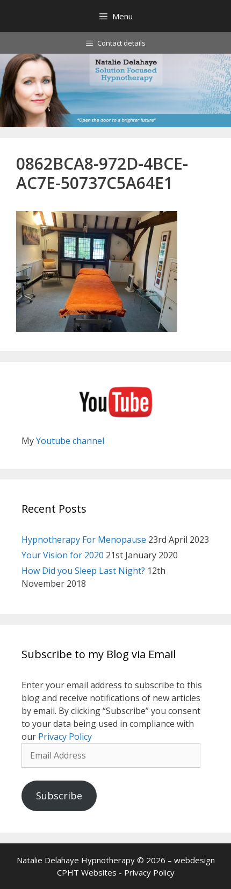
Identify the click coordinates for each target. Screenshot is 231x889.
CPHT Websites (87, 872)
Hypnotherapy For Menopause (83, 539)
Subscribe (59, 795)
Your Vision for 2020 (62, 555)
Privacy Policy (65, 736)
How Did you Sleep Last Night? (83, 571)
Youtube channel (70, 441)
